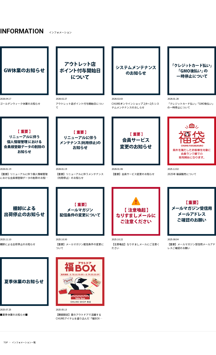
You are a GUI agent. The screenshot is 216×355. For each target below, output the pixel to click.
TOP (6, 342)
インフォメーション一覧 (24, 342)
